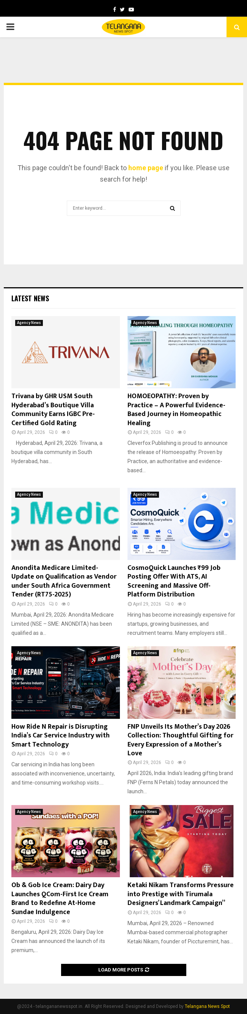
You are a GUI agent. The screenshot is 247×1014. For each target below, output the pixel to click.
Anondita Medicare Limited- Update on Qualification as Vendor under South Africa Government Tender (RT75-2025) (63, 581)
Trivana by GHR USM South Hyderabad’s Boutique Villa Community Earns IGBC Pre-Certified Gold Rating (53, 410)
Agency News (29, 323)
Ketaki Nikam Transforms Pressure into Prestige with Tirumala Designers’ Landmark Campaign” (180, 894)
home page (145, 168)
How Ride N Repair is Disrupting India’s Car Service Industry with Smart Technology (60, 735)
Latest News (30, 298)
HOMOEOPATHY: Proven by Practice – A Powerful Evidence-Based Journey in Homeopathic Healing (176, 410)
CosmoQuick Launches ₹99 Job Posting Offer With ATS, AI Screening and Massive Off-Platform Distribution (173, 581)
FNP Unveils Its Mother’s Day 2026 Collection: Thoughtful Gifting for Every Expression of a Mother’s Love (180, 740)
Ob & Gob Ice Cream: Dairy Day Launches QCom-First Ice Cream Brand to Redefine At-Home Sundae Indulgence (60, 899)
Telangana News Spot (207, 1006)
